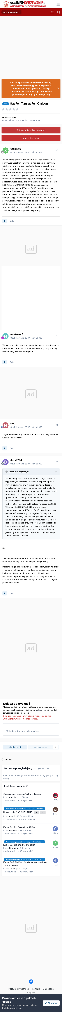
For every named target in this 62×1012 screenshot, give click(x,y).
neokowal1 (16, 334)
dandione (13, 797)
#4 (57, 461)
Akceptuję (51, 1003)
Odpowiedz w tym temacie (31, 130)
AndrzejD (13, 868)
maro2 (12, 816)
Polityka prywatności (19, 988)
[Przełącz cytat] (6, 471)
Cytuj (12, 221)
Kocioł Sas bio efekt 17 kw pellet (19, 845)
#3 (57, 425)
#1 (57, 150)
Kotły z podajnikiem (31, 120)
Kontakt (36, 988)
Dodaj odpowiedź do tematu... (22, 731)
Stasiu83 (13, 117)
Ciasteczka (48, 988)
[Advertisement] (30, 46)
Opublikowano (26, 152)
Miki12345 (14, 830)
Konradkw (14, 848)
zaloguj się (41, 710)
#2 (57, 335)
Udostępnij (15, 747)
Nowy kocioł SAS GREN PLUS (18, 812)
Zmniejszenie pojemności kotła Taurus (22, 794)
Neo (12, 423)
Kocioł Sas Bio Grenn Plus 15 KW (19, 827)
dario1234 (16, 460)
